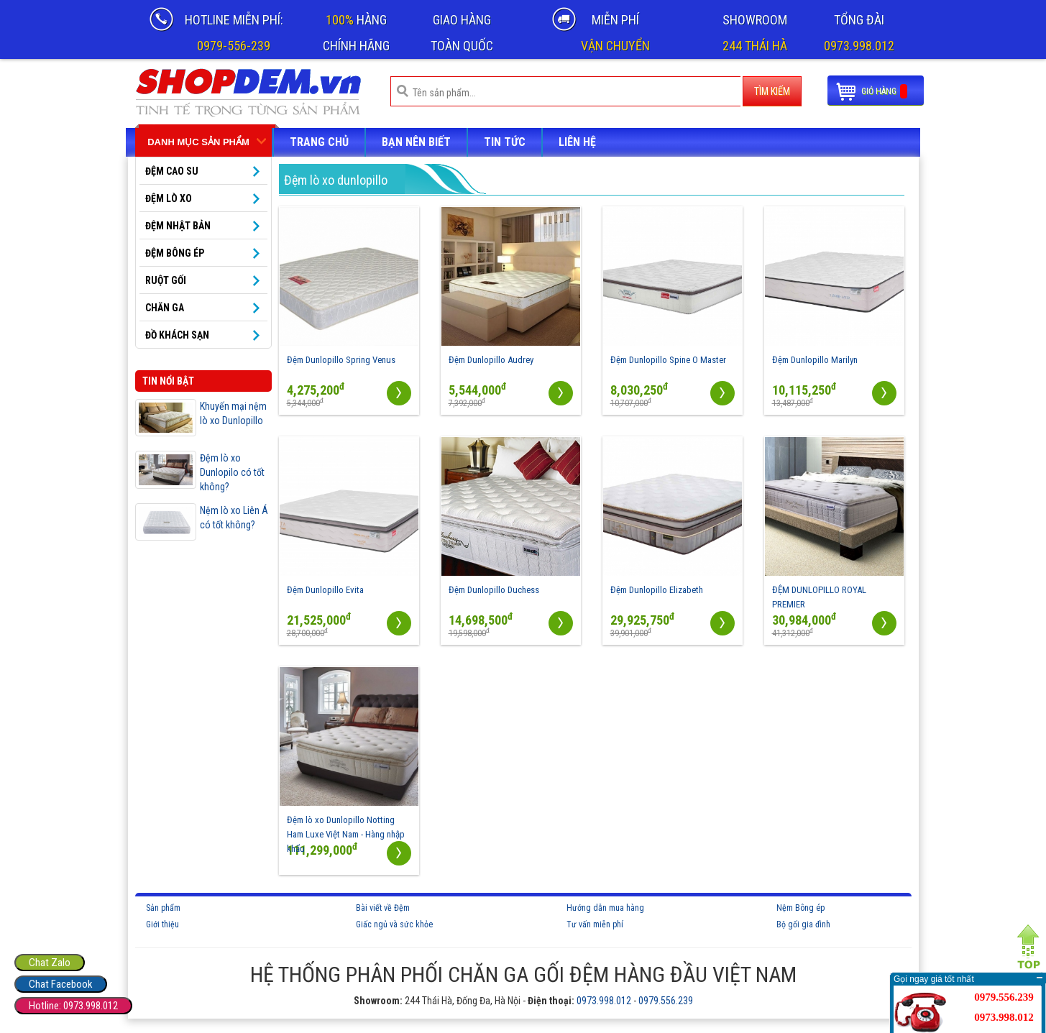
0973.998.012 (604, 1000)
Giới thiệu (162, 924)
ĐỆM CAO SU (171, 171)
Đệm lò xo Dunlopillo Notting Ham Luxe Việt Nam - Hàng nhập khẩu (346, 834)
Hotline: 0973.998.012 (73, 1005)
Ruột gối (165, 280)
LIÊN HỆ (577, 142)
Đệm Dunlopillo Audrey (491, 359)
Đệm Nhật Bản (178, 225)
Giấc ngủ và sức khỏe (394, 924)
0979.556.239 (665, 1000)
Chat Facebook (61, 984)
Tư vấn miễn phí (594, 924)
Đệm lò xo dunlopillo (335, 180)
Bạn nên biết (416, 142)
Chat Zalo (49, 962)
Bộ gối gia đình (803, 924)
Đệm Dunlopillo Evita (325, 589)
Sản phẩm (163, 908)
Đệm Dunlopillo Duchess (494, 589)
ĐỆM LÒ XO (168, 198)
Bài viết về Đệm (383, 908)
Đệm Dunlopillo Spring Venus (341, 359)
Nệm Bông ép (800, 908)
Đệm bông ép (174, 253)
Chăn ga (164, 307)
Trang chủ (319, 142)
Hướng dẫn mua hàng (605, 908)
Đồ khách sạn (177, 335)
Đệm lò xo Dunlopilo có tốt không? (232, 472)
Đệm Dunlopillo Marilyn (815, 359)
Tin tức (505, 142)
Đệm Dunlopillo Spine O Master (668, 359)
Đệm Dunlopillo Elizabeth (656, 589)
